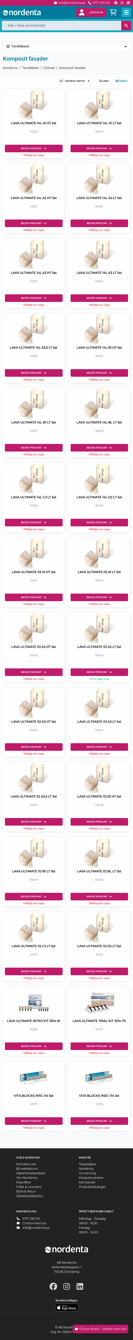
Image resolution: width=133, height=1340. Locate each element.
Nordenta (10, 68)
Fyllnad (49, 68)
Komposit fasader (72, 68)
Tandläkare (30, 68)
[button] (91, 12)
